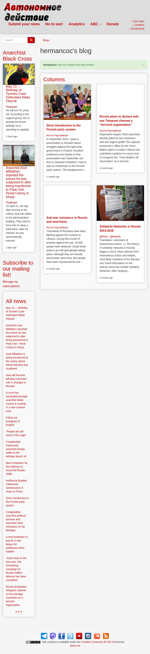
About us (75, 645)
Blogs (46, 40)
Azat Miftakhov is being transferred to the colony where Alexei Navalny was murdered (17, 361)
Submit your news (24, 24)
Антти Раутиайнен (57, 135)
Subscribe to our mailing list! (18, 269)
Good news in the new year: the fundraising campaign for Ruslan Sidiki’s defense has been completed (16, 569)
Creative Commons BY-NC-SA (98, 641)
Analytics (77, 24)
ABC (95, 24)
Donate (113, 24)
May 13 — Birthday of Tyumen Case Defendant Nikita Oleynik (18, 94)
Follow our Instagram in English (13, 421)
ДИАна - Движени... (111, 236)
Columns (54, 79)
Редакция (11, 106)
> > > (18, 611)
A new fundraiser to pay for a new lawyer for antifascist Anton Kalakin (17, 544)
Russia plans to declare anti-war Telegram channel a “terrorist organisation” (119, 120)
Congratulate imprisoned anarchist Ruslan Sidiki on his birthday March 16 (16, 449)
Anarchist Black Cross (17, 56)
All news (16, 301)
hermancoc (50, 64)
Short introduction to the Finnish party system (17, 502)
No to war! (54, 24)
